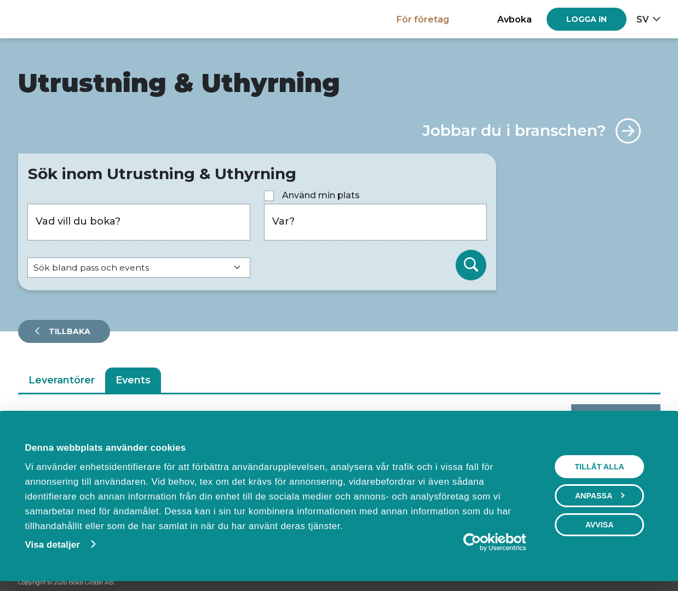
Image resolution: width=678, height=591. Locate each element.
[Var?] (375, 222)
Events (133, 380)
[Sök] (471, 265)
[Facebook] (613, 583)
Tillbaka (68, 331)
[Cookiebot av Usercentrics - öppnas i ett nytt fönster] (479, 542)
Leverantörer (61, 380)
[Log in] (587, 19)
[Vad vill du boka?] (139, 222)
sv (642, 19)
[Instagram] (634, 583)
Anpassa (601, 495)
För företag (423, 19)
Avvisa (601, 524)
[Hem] (56, 18)
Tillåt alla (600, 466)
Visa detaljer (51, 545)
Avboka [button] (514, 19)
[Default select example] (139, 267)
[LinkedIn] (655, 583)
